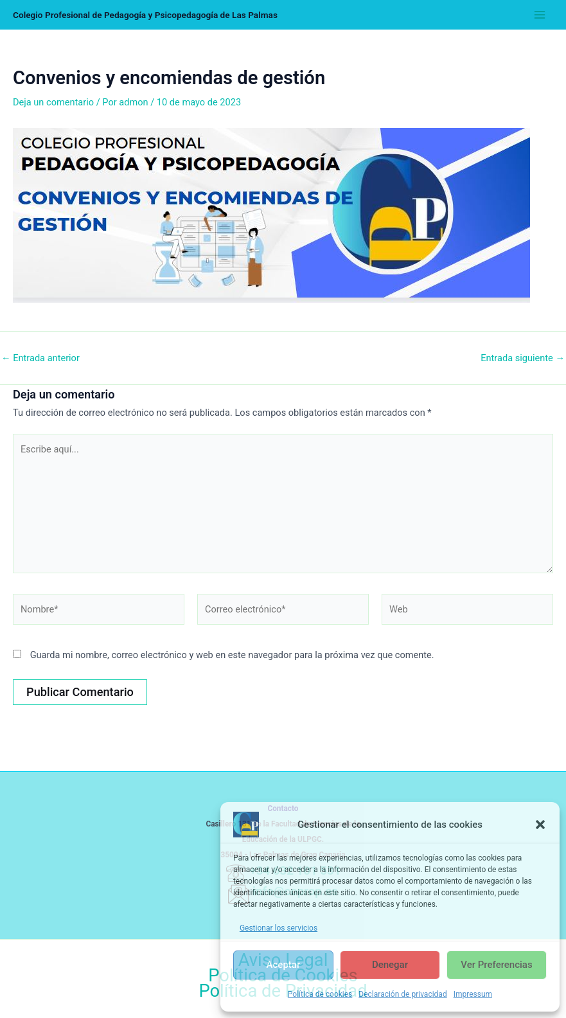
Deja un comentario (53, 102)
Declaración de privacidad (402, 994)
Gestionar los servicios (278, 928)
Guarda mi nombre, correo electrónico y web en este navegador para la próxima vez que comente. (232, 655)
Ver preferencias (496, 964)
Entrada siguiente (523, 358)
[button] (540, 824)
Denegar (390, 964)
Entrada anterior (40, 358)
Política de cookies (320, 994)
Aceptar (284, 964)
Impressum (473, 994)
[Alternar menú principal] (539, 14)
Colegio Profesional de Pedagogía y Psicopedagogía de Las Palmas (145, 15)
